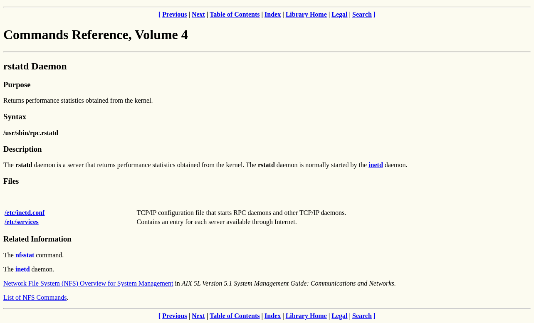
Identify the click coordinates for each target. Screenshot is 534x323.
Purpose (16, 84)
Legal (339, 14)
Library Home (306, 14)
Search (362, 14)
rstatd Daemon (35, 66)
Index (273, 14)
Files (11, 181)
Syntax (14, 116)
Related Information (37, 238)
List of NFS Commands (35, 297)
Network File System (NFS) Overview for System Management (88, 283)
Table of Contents (235, 14)
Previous (174, 14)
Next (198, 14)
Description (22, 149)
